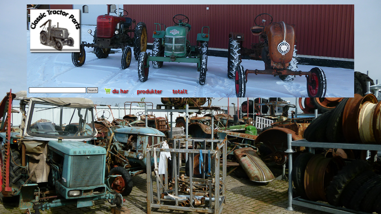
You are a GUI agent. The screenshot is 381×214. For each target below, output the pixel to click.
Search (92, 90)
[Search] (57, 90)
